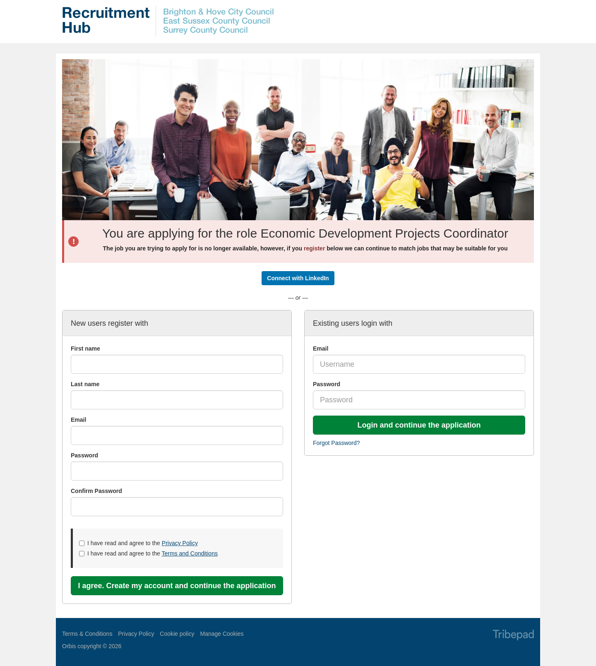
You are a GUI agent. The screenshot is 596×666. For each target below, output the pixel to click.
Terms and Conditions (190, 553)
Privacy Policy (180, 543)
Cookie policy (177, 633)
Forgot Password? (336, 443)
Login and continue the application (419, 425)
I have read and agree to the (138, 543)
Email (320, 348)
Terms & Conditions (87, 633)
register (314, 248)
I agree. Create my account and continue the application (177, 586)
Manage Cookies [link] (221, 633)
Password (326, 384)
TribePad (513, 636)
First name (85, 348)
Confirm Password (96, 491)
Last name (85, 384)
